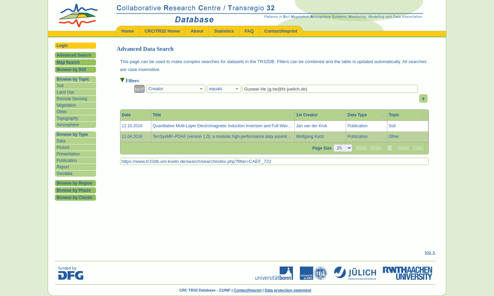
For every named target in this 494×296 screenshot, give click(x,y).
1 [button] (389, 148)
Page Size (322, 148)
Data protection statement (288, 290)
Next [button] (403, 148)
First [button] (361, 148)
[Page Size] (342, 148)
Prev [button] (375, 148)
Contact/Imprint (247, 290)
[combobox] (175, 89)
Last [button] (418, 148)
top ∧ (430, 252)
